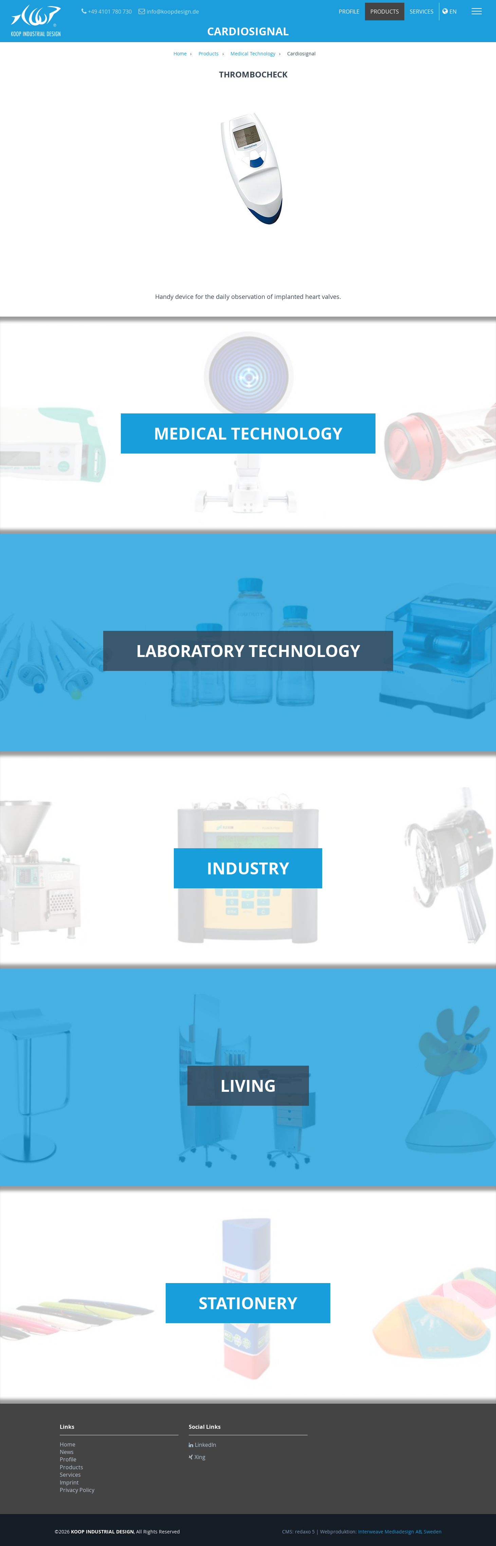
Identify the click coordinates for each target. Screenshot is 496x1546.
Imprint (69, 1482)
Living (248, 1085)
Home (180, 54)
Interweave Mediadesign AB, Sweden (400, 1532)
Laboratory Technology (248, 651)
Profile (349, 11)
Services (422, 11)
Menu (476, 11)
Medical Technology (253, 54)
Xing (197, 1457)
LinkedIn (202, 1445)
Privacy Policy (77, 1490)
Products (384, 11)
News (67, 1452)
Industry (248, 868)
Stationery (248, 1303)
